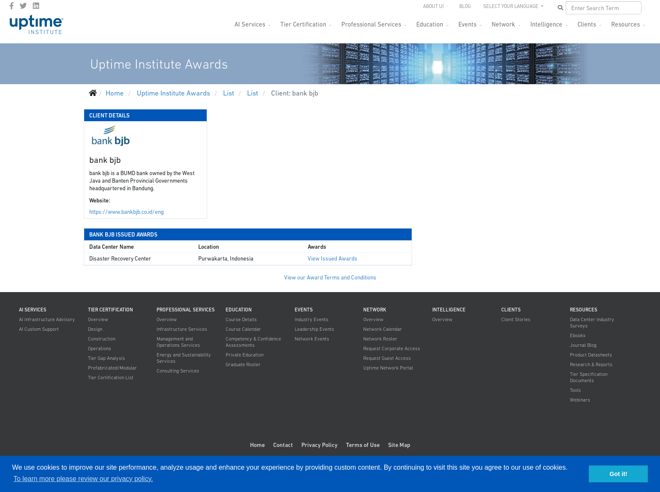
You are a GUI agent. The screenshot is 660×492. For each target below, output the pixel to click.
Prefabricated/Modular (112, 368)
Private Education (244, 355)
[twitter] (23, 6)
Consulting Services (178, 371)
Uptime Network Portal (388, 368)
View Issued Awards (332, 258)
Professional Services (371, 24)
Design (95, 329)
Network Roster (380, 339)
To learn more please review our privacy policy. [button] (83, 478)
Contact (283, 444)
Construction (101, 339)
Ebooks (577, 335)
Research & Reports (591, 364)
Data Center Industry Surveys (592, 322)
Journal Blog (583, 345)
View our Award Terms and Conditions (330, 277)
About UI (433, 6)
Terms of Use (363, 444)
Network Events (312, 339)
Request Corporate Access (391, 348)
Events (467, 24)
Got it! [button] (618, 474)
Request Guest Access (387, 358)
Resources (625, 24)
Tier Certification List (110, 377)
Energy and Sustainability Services (184, 358)
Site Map (399, 444)
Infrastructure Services (182, 329)
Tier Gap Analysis (106, 358)
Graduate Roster (243, 364)
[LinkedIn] (36, 6)
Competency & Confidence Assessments (253, 342)
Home (257, 444)
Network (503, 24)
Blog (465, 6)
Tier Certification (303, 24)
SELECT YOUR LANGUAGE (511, 6)
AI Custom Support (39, 329)
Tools (575, 390)
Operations (99, 348)
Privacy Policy (319, 444)
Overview (98, 319)
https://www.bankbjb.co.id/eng (126, 212)
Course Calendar (243, 329)
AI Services (249, 24)
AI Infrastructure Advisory (47, 319)
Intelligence (546, 24)
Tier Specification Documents (588, 377)
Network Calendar (382, 329)
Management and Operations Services (178, 342)
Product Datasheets (591, 355)
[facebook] (11, 6)
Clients (587, 24)
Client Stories (515, 319)
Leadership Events (314, 329)
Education (429, 24)
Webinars (580, 400)
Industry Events (311, 319)
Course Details (241, 319)
